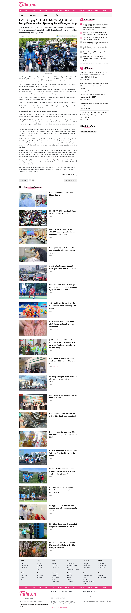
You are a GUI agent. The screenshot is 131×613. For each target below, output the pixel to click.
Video (89, 10)
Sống (33, 10)
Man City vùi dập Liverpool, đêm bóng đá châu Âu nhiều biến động (95, 43)
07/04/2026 (86, 80)
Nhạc (67, 10)
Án (57, 15)
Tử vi (53, 579)
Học (46, 10)
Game (104, 10)
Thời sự (46, 15)
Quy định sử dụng (62, 607)
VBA (38, 569)
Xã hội (69, 579)
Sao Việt (23, 563)
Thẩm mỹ (39, 577)
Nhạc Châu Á (102, 565)
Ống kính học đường (73, 569)
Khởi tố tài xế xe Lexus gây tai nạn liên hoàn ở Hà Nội (95, 48)
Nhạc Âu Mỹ (101, 567)
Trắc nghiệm (55, 577)
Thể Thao (33, 15)
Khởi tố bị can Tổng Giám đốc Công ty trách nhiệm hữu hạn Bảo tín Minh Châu (95, 33)
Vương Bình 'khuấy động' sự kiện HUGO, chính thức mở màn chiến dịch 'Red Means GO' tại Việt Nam (94, 74)
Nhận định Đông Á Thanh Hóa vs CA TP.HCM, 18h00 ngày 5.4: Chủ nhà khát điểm (95, 58)
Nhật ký (54, 563)
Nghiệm (81, 10)
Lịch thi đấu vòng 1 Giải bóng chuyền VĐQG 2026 (94, 53)
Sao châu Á (24, 565)
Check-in (39, 567)
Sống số (85, 577)
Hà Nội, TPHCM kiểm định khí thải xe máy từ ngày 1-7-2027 (92, 96)
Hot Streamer (102, 577)
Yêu (39, 10)
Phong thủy (55, 581)
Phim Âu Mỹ (86, 565)
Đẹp (74, 10)
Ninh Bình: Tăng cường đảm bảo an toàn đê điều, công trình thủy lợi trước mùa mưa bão (94, 86)
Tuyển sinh (70, 563)
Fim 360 (59, 10)
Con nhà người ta (72, 565)
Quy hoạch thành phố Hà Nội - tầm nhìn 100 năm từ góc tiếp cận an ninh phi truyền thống (93, 114)
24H (52, 10)
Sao (26, 10)
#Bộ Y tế (55, 329)
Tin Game (101, 575)
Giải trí (69, 577)
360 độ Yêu (55, 567)
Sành (97, 10)
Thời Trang (40, 575)
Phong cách (40, 565)
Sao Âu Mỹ (24, 567)
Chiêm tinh (55, 575)
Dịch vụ (85, 579)
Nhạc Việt (101, 563)
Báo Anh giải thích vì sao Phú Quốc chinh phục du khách (94, 105)
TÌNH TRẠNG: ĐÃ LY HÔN (88, 132)
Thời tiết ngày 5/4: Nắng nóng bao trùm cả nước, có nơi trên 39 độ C (95, 38)
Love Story (55, 565)
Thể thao (69, 581)
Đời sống (69, 575)
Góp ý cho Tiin (70, 180)
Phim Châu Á (86, 567)
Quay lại (23, 180)
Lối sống (39, 563)
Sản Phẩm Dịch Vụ (88, 575)
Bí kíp (69, 567)
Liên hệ (53, 607)
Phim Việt (85, 563)
